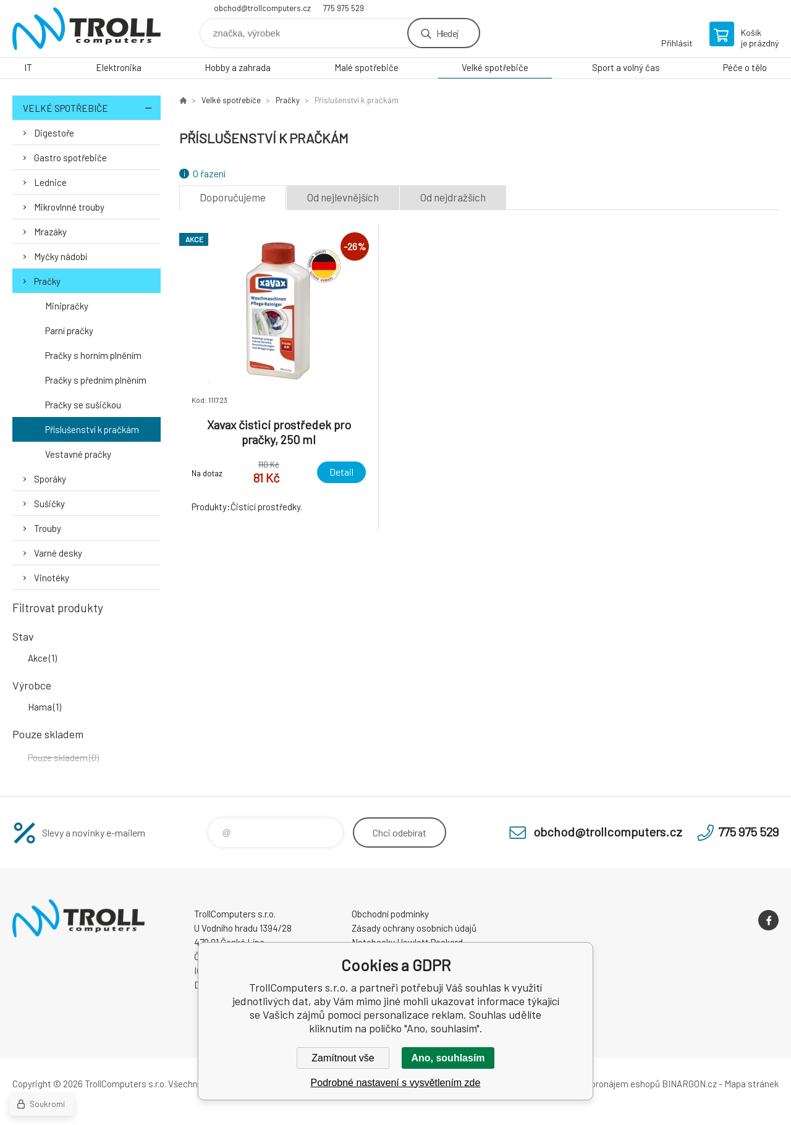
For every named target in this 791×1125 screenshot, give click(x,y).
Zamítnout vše (342, 1058)
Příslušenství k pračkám (92, 429)
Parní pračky (69, 330)
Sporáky (50, 478)
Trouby (47, 528)
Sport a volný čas (626, 67)
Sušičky (49, 503)
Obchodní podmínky (390, 913)
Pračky (47, 281)
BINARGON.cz (689, 1083)
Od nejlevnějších (343, 197)
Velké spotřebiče (495, 67)
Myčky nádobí (60, 256)
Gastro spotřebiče (70, 157)
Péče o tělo (745, 67)
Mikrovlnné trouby (69, 207)
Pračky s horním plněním (93, 355)
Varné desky (58, 552)
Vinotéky (51, 577)
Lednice (50, 182)
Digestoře (54, 132)
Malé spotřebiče (366, 67)
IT (28, 67)
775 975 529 (343, 8)
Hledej (447, 33)
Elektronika (119, 67)
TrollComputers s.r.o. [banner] (86, 28)
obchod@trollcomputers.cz (262, 8)
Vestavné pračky (78, 454)
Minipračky (66, 305)
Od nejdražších (453, 197)
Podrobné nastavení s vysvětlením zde (396, 1082)
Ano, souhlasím (447, 1058)
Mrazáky (50, 231)
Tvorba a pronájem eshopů (607, 1083)
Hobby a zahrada (238, 67)
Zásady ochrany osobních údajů (414, 927)
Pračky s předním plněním (95, 380)
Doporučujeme (233, 197)
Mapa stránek (751, 1083)
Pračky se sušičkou (83, 404)
